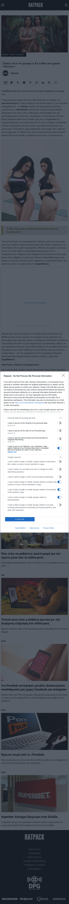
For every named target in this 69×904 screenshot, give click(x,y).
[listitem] (34, 418)
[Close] (64, 376)
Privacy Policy (48, 528)
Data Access (34, 528)
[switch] (59, 423)
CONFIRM (19, 519)
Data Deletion (20, 528)
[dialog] (34, 452)
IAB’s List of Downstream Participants (29, 403)
